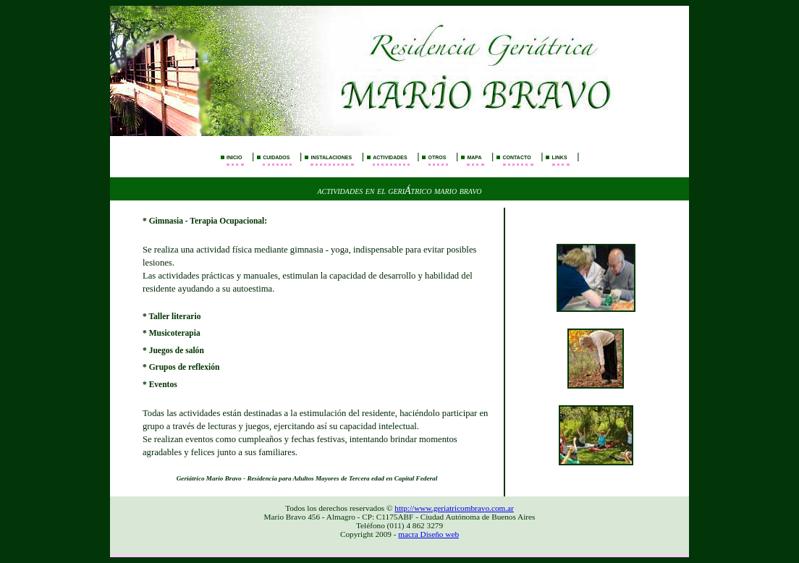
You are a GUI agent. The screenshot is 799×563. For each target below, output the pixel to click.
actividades (390, 157)
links (559, 157)
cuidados (276, 157)
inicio (234, 157)
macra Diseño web (428, 534)
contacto (517, 157)
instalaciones (331, 157)
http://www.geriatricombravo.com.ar (454, 508)
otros (437, 157)
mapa (474, 157)
